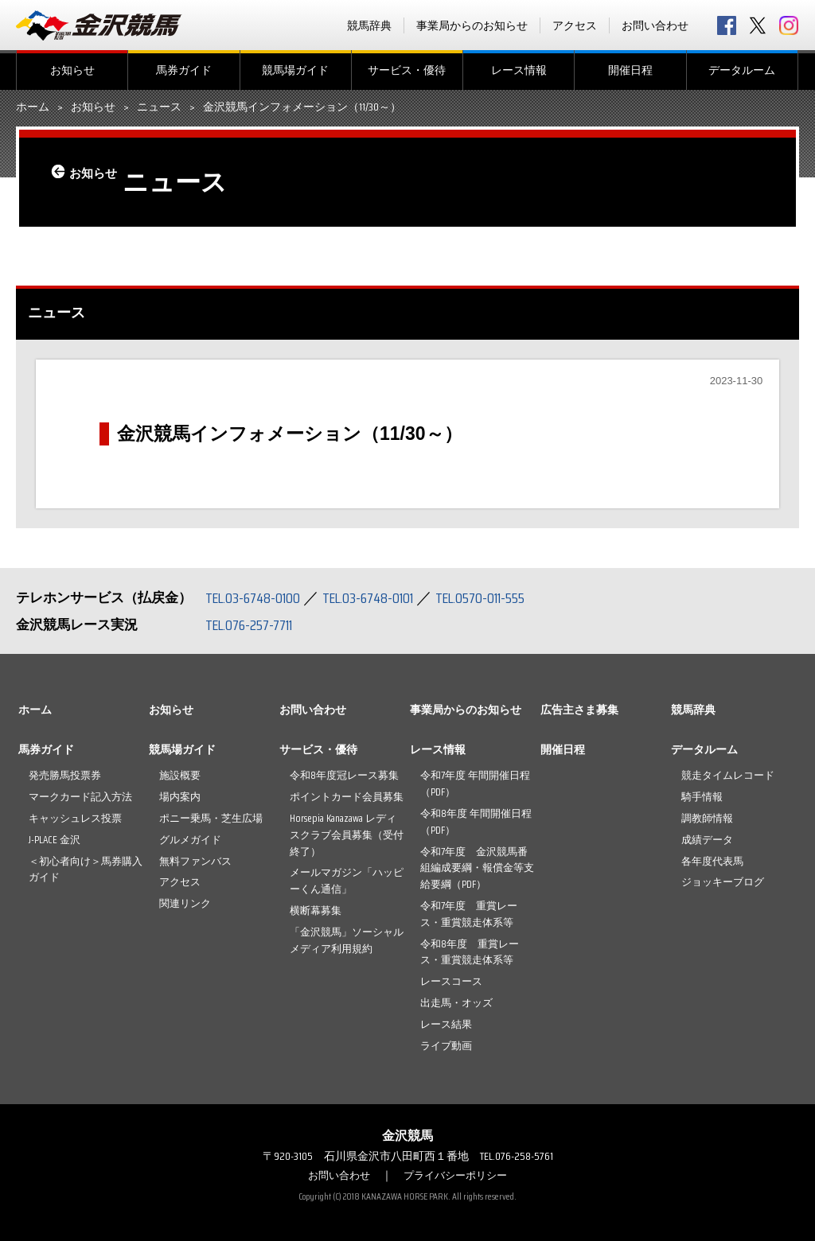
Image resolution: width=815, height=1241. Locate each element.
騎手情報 (702, 796)
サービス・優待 (407, 70)
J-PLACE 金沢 (54, 839)
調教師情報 (707, 818)
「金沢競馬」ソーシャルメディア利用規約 (347, 940)
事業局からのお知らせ (472, 25)
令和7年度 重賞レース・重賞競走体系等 (468, 914)
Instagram (788, 25)
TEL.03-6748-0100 (256, 597)
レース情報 (519, 70)
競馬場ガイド (295, 70)
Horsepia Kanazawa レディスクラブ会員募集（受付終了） (347, 835)
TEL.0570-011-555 (501, 597)
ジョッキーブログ (722, 881)
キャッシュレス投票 (75, 818)
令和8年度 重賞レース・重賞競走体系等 (469, 952)
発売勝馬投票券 (65, 775)
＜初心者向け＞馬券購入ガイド (85, 869)
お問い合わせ (655, 25)
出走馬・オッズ (456, 1002)
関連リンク (185, 903)
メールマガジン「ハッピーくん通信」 (347, 880)
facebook (726, 25)
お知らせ (72, 70)
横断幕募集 (315, 910)
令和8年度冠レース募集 (344, 775)
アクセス (574, 25)
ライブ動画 (446, 1045)
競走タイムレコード (727, 775)
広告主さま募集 (579, 710)
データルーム (741, 70)
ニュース (159, 107)
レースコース (451, 981)
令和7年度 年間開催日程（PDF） (475, 783)
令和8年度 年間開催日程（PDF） (476, 821)
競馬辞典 (369, 25)
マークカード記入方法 (80, 796)
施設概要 (180, 775)
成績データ (707, 839)
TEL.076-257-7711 (254, 624)
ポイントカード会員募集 (347, 796)
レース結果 (446, 1024)
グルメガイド (190, 839)
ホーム (32, 107)
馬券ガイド (184, 70)
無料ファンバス (195, 861)
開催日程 (630, 70)
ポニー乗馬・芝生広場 (211, 818)
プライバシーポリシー (457, 1175)
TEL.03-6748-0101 (380, 597)
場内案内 (180, 796)
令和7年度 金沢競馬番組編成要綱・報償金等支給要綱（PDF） (477, 868)
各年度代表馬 (712, 861)
